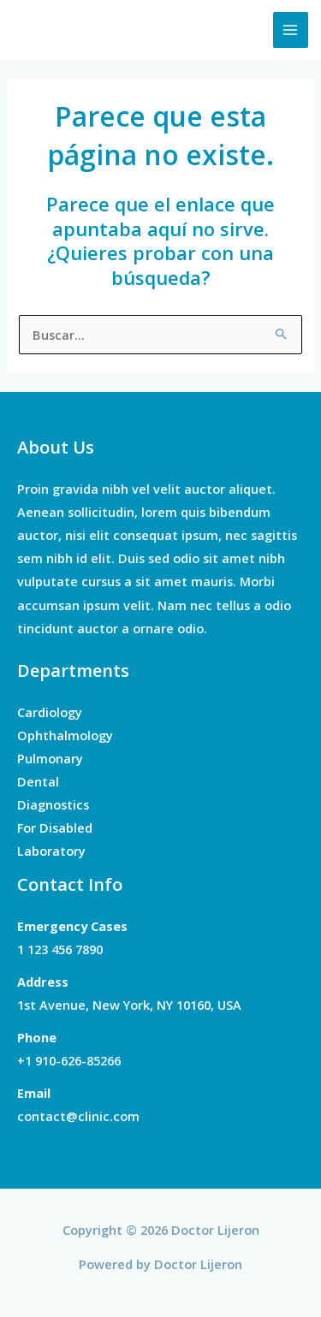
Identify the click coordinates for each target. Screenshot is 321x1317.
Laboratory (51, 850)
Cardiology (49, 712)
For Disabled (54, 827)
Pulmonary (50, 758)
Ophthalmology (65, 735)
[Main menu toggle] (291, 30)
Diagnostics (53, 804)
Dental (38, 781)
